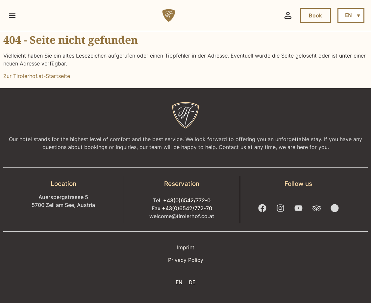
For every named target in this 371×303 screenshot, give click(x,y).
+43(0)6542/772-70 (187, 208)
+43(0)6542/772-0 (186, 200)
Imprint (185, 247)
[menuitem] (350, 15)
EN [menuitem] (348, 15)
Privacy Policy (185, 260)
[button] (12, 15)
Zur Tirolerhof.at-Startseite (36, 76)
